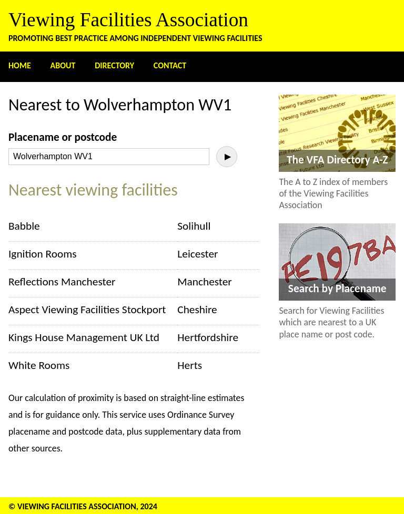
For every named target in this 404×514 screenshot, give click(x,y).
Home (19, 65)
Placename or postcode (62, 137)
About (63, 65)
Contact (170, 65)
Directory (114, 65)
